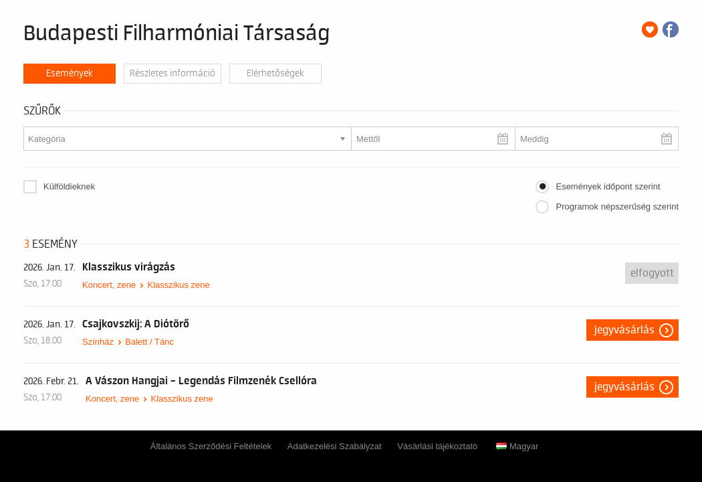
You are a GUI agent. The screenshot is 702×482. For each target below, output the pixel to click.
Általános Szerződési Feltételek (210, 446)
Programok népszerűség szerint (617, 207)
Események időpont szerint (608, 186)
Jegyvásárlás (624, 330)
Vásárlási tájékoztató (437, 446)
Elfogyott (652, 273)
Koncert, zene (109, 285)
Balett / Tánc (149, 342)
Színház (98, 342)
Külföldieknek (69, 186)
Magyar (517, 446)
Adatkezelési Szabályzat (334, 446)
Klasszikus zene (178, 285)
